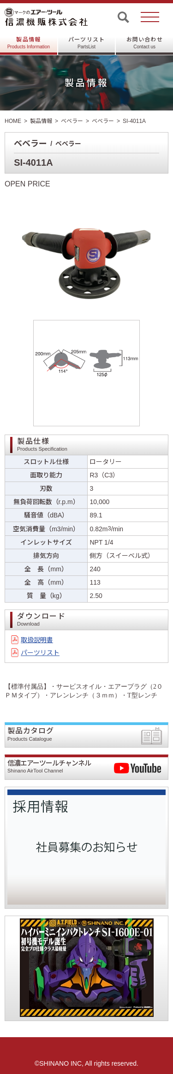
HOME (13, 121)
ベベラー (72, 121)
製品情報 (28, 42)
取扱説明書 (37, 640)
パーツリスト (86, 42)
